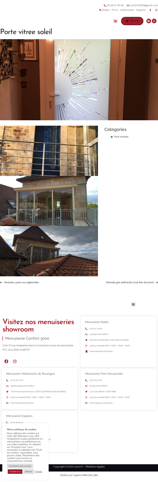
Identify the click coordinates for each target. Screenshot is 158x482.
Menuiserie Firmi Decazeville (104, 374)
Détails (38, 471)
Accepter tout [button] (15, 472)
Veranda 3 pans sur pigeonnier (21, 283)
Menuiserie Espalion (19, 416)
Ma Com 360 (90, 475)
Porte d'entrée (121, 137)
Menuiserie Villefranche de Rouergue (30, 374)
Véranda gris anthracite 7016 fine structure (130, 283)
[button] (115, 21)
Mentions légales (95, 467)
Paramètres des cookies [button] (20, 466)
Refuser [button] (28, 471)
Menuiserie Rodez (97, 322)
